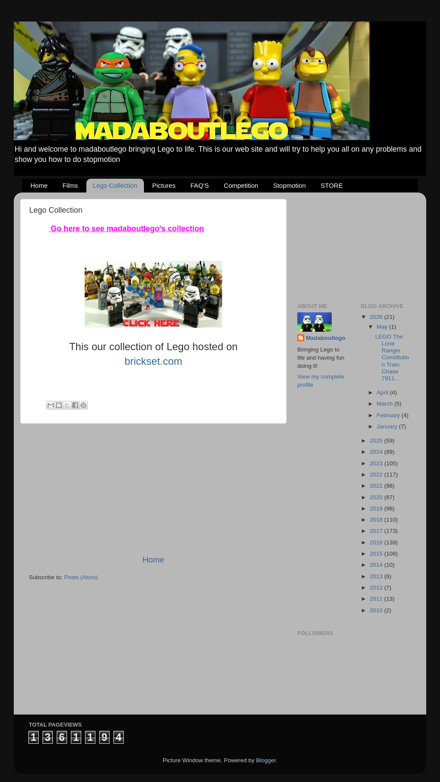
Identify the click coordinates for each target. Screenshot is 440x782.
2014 (377, 565)
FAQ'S (199, 185)
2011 (377, 599)
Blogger (266, 760)
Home (39, 185)
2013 (377, 576)
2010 (377, 610)
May (383, 327)
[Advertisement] (153, 489)
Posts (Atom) (81, 577)
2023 (377, 463)
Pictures (163, 185)
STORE (331, 185)
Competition (241, 185)
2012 (377, 587)
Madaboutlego (325, 338)
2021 (377, 486)
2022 (377, 474)
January (388, 426)
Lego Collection (115, 185)
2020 (377, 497)
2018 (377, 519)
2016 (377, 542)
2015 (377, 553)
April (383, 392)
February (389, 415)
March (385, 403)
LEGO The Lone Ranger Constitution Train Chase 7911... (392, 357)
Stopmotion (289, 185)
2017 (377, 531)
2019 (377, 508)
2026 (377, 317)
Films (70, 185)
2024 (377, 452)
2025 (377, 440)
